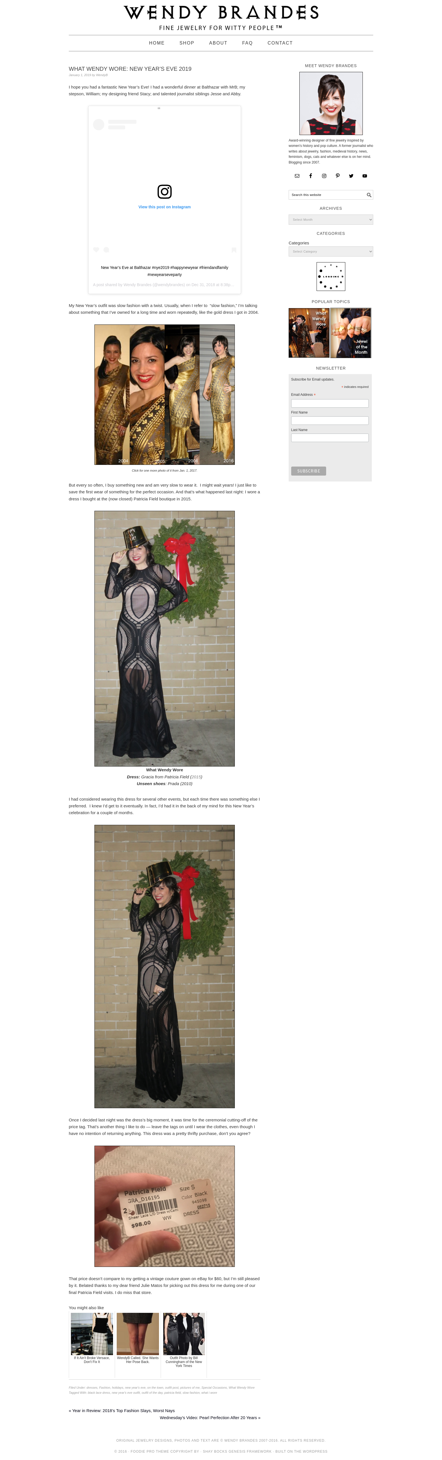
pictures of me (190, 1387)
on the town (155, 1387)
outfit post (172, 1387)
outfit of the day (152, 1392)
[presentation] (334, 456)
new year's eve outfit (126, 1392)
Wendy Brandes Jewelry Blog (221, 15)
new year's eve (135, 1387)
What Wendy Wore (242, 1387)
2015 (196, 776)
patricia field (172, 1392)
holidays (117, 1387)
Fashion (104, 1387)
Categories (299, 242)
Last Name (299, 430)
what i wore (209, 1392)
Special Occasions (214, 1387)
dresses (92, 1387)
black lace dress (99, 1392)
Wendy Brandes (137, 284)
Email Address (303, 395)
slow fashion (191, 1392)
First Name (299, 412)
